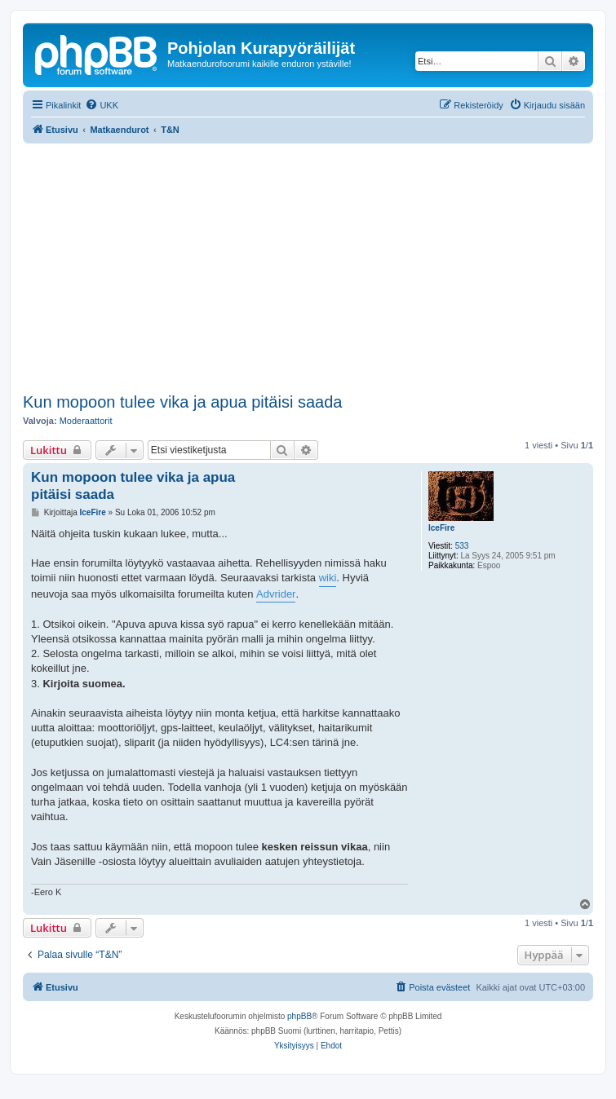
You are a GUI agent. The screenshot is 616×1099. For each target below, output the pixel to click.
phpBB (299, 1016)
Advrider (275, 594)
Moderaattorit (86, 421)
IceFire (441, 527)
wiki (328, 578)
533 (462, 545)
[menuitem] (101, 105)
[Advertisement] (319, 266)
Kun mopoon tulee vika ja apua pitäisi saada (182, 402)
